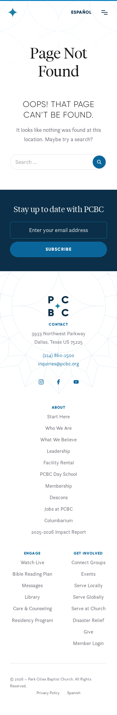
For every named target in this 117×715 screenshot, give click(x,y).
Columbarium (58, 520)
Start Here (58, 416)
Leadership (58, 451)
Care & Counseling (32, 608)
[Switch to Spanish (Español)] (81, 12)
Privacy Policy (48, 692)
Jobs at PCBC (59, 509)
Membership (58, 486)
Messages (32, 585)
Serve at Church (88, 608)
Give (88, 632)
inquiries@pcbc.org (58, 363)
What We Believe (58, 439)
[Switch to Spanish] (73, 692)
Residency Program (32, 620)
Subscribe (59, 249)
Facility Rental (58, 462)
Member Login (88, 643)
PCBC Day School (58, 474)
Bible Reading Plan (32, 574)
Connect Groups (88, 562)
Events (88, 574)
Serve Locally (88, 585)
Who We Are (58, 428)
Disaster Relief (88, 620)
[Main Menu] (105, 12)
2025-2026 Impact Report (58, 532)
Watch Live (32, 562)
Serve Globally (88, 597)
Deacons (59, 497)
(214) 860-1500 (58, 355)
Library (32, 597)
